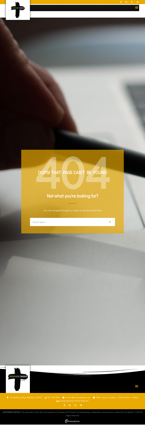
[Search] (109, 222)
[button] (136, 7)
